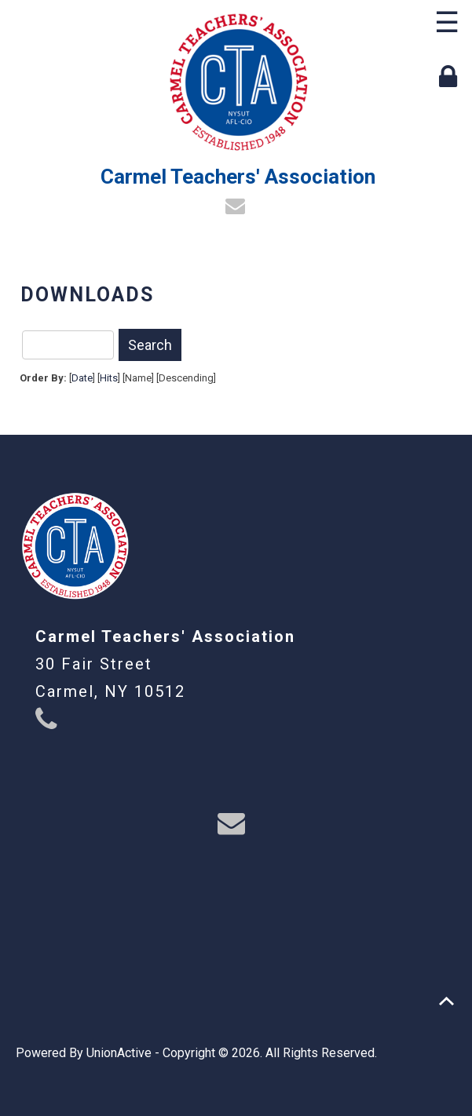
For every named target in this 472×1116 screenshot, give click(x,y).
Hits (109, 378)
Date (82, 378)
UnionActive (119, 1052)
